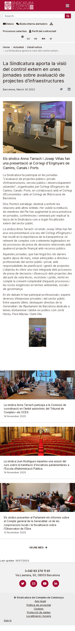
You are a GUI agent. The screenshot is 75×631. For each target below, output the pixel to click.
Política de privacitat (39, 605)
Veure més (36, 547)
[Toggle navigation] (67, 6)
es (35, 38)
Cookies (38, 608)
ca (28, 38)
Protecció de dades (39, 612)
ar (51, 38)
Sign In (8, 620)
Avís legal (40, 601)
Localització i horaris (38, 616)
